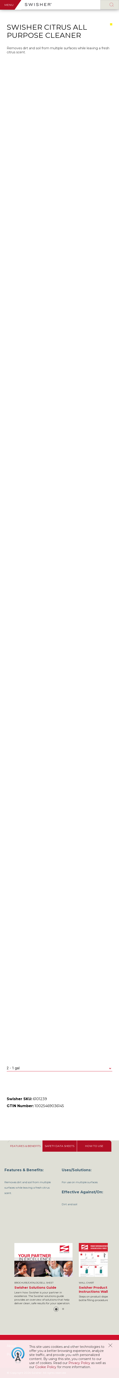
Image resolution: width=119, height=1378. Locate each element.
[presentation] (25, 1146)
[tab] (25, 1146)
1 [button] (56, 1309)
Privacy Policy (79, 1363)
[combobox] (59, 1068)
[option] (43, 1274)
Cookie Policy (45, 1367)
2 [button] (63, 1309)
